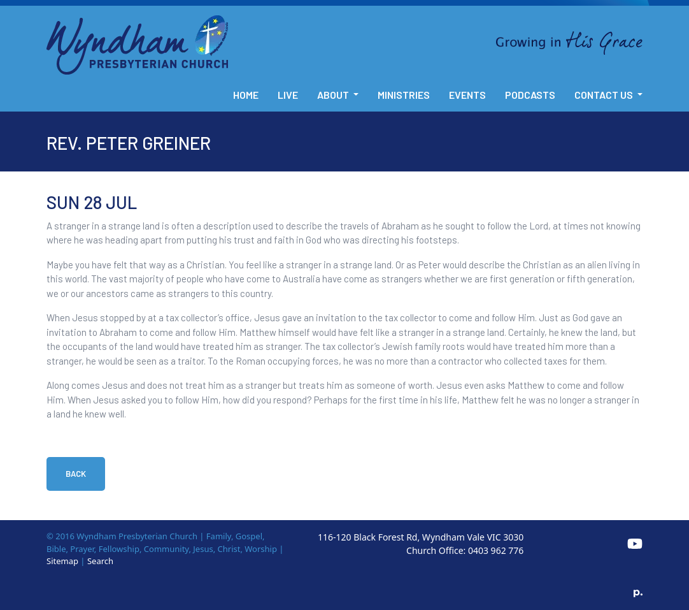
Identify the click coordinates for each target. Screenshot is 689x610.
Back (76, 473)
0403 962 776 (495, 550)
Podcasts (530, 95)
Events (467, 95)
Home (246, 95)
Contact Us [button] (604, 95)
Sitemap (62, 561)
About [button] (334, 95)
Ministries (404, 95)
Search (100, 561)
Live (288, 95)
